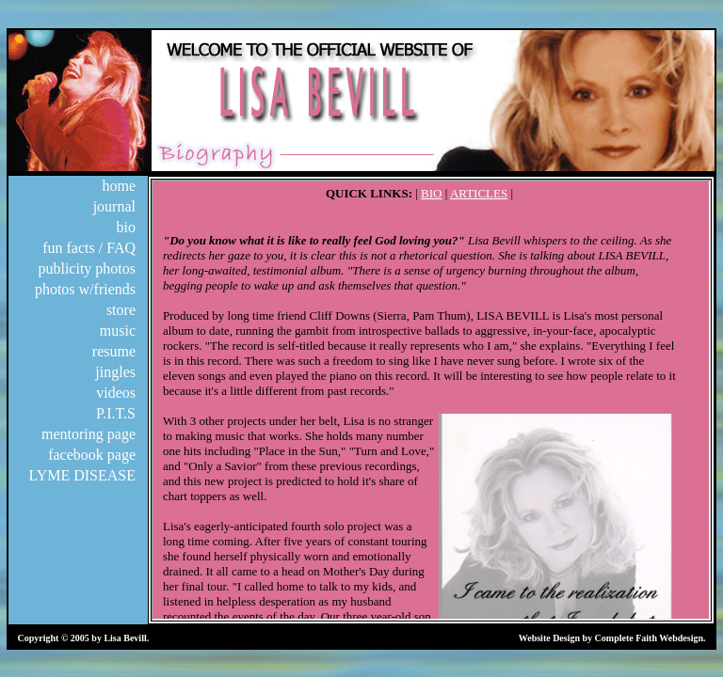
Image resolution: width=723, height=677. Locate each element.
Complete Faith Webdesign (649, 638)
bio (126, 227)
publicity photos (87, 268)
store (121, 310)
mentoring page (88, 434)
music (118, 330)
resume (114, 351)
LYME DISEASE (82, 475)
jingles (115, 372)
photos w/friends (85, 289)
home (119, 186)
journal (114, 206)
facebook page (92, 455)
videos (116, 393)
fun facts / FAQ (89, 248)
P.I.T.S (116, 413)
